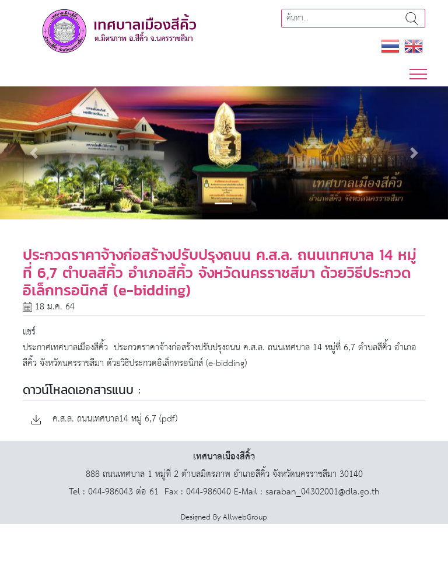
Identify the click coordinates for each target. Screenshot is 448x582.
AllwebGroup (245, 517)
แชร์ (29, 331)
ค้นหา (412, 18)
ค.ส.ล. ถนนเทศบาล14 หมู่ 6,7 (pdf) (104, 419)
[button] (33, 152)
